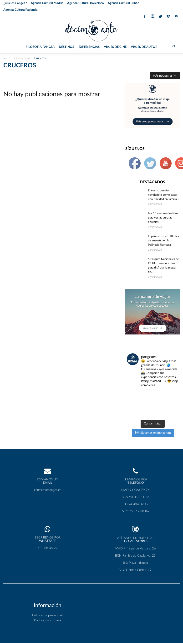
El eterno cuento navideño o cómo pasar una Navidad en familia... (163, 194)
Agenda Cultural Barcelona (85, 3)
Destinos (66, 47)
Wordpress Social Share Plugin (71, 640)
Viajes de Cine (115, 47)
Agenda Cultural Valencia (20, 9)
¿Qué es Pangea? (15, 3)
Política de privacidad (47, 598)
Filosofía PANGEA (40, 47)
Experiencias (89, 47)
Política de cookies (47, 603)
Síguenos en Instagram (153, 415)
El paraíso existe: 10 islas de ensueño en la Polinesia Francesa (163, 240)
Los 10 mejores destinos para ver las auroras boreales (163, 217)
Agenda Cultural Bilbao (123, 3)
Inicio (6, 58)
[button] (174, 47)
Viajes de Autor (144, 47)
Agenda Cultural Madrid (47, 3)
